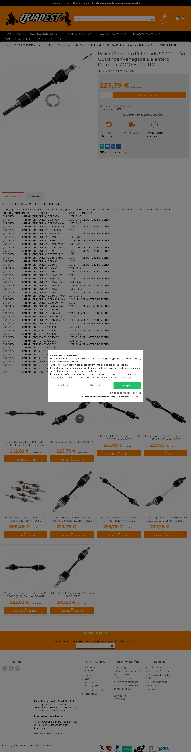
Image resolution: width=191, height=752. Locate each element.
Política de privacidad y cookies (124, 392)
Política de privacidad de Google (114, 377)
